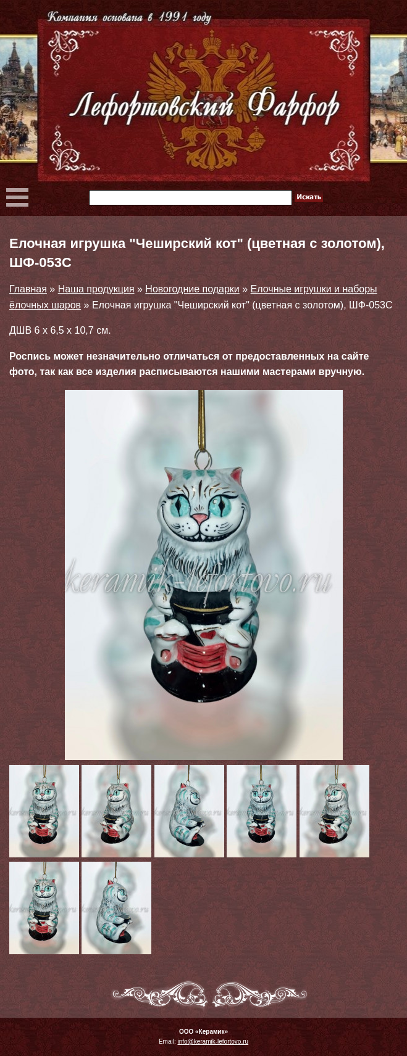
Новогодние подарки (192, 289)
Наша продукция (96, 289)
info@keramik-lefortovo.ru (212, 1041)
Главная (28, 289)
